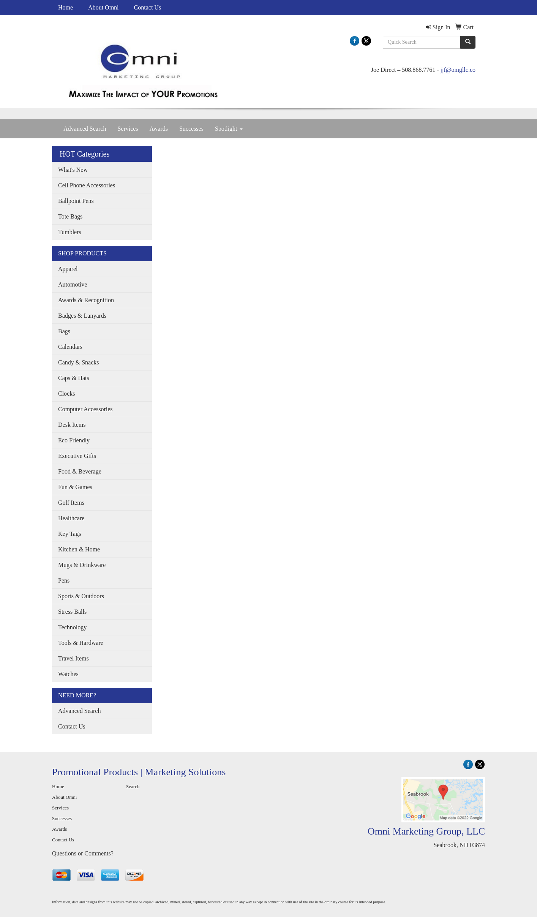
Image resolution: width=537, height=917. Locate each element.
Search (132, 786)
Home (65, 7)
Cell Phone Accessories (86, 185)
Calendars (70, 347)
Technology (72, 627)
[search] (467, 42)
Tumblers (69, 232)
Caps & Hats (73, 378)
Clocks (66, 393)
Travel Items (73, 658)
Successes (191, 128)
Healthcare (71, 518)
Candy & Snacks (78, 362)
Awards (159, 128)
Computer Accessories (85, 409)
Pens (63, 580)
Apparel (68, 269)
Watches (68, 674)
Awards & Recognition (86, 300)
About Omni (103, 7)
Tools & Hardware (80, 643)
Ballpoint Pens (76, 201)
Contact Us (147, 7)
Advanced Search (84, 128)
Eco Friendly (74, 440)
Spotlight (229, 128)
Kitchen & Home (79, 549)
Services (127, 128)
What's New (73, 169)
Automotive (72, 284)
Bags (64, 331)
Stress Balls (72, 611)
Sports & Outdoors (81, 596)
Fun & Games (75, 487)
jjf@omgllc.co (458, 70)
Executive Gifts (77, 456)
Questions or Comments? (83, 853)
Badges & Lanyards (82, 315)
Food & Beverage (79, 471)
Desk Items (71, 424)
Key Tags (69, 534)
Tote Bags (70, 216)
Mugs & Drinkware (82, 565)
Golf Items (71, 502)
